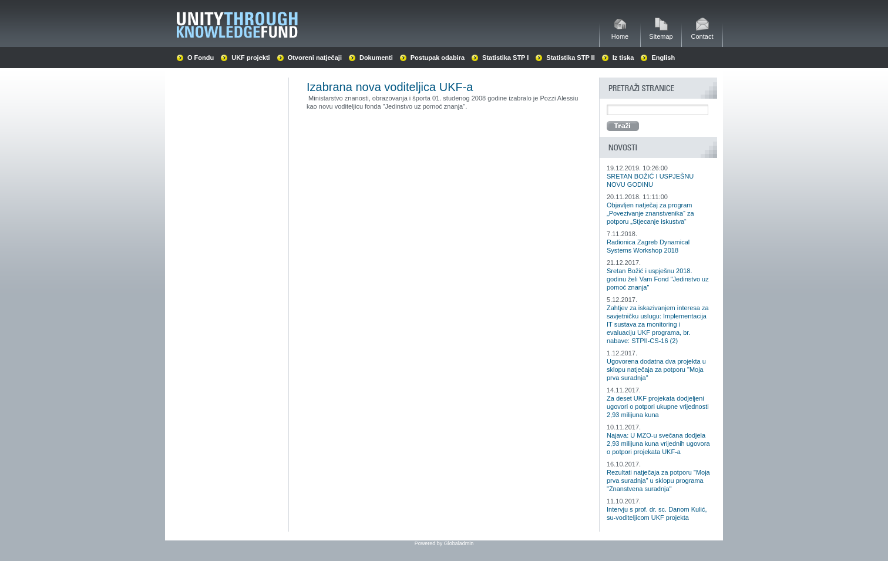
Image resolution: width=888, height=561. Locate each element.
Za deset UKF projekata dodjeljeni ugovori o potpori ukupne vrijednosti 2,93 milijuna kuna (658, 406)
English (663, 57)
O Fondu (200, 57)
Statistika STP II (570, 57)
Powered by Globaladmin (444, 543)
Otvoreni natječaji (315, 57)
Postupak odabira (438, 57)
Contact (702, 33)
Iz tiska (623, 57)
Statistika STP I (505, 57)
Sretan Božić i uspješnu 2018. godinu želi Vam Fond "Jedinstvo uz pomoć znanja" (658, 279)
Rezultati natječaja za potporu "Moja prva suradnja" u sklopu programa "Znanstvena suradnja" (658, 480)
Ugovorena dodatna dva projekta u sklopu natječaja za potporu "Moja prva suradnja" (656, 369)
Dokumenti (376, 57)
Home (619, 33)
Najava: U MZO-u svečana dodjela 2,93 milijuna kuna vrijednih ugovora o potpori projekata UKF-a (658, 443)
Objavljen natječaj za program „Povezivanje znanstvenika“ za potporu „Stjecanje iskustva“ (650, 213)
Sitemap (660, 33)
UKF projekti (250, 57)
